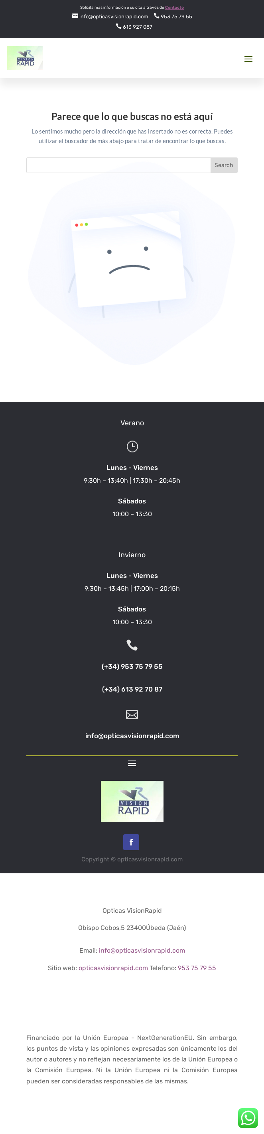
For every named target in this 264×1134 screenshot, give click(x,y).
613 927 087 (134, 27)
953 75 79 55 (173, 17)
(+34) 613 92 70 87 (132, 689)
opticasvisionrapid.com (113, 968)
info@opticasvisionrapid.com (110, 17)
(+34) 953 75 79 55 (132, 666)
